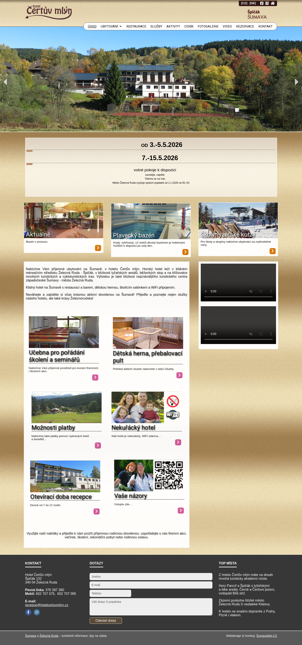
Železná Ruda (48, 635)
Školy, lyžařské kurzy (243, 234)
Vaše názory (130, 495)
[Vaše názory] (149, 490)
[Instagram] (37, 612)
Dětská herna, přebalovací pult (132, 367)
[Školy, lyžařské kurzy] (253, 220)
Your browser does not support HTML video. (253, 282)
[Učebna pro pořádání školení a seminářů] (65, 377)
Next (297, 82)
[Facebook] (28, 612)
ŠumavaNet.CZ (266, 635)
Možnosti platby (53, 427)
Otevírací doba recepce (45, 506)
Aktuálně (23, 234)
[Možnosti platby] (66, 422)
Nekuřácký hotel (103, 427)
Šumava (30, 635)
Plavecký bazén (134, 245)
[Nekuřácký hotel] (116, 422)
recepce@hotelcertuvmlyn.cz (46, 605)
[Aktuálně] (48, 220)
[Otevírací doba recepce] (50, 501)
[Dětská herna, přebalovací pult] (133, 358)
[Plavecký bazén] (151, 231)
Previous (5, 82)
